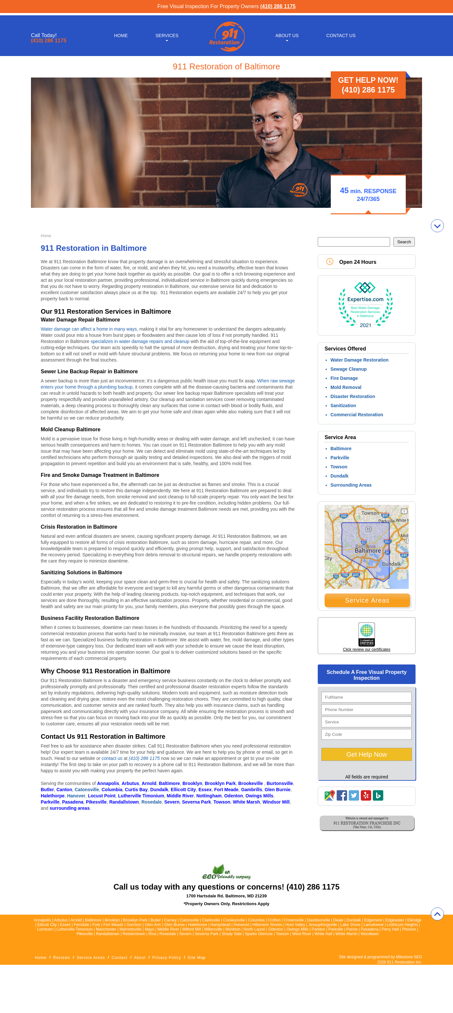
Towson (338, 466)
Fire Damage (344, 378)
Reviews (61, 957)
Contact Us (341, 33)
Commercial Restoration (356, 414)
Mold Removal (345, 387)
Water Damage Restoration (359, 360)
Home (121, 33)
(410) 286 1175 (278, 6)
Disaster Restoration (352, 396)
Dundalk (339, 475)
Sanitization (343, 405)
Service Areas (367, 600)
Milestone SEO (409, 957)
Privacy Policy (166, 957)
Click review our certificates (366, 649)
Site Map (197, 957)
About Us (287, 33)
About (140, 957)
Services (167, 33)
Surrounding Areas (351, 485)
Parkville (339, 457)
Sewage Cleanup (348, 369)
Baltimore (341, 448)
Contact (119, 957)
